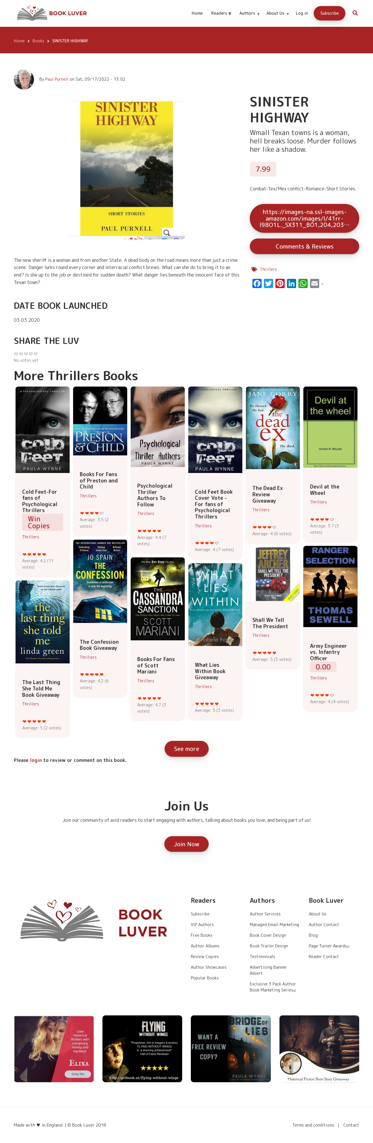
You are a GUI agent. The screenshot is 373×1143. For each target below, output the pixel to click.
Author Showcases (209, 967)
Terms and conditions (313, 1125)
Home (197, 13)
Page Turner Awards (330, 946)
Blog (313, 935)
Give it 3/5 (34, 554)
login (36, 760)
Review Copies (205, 956)
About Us (278, 18)
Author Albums (205, 946)
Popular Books (205, 978)
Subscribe (329, 13)
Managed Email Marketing (274, 924)
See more (186, 749)
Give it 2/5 (29, 554)
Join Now (186, 844)
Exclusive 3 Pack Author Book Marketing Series (273, 987)
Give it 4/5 (39, 554)
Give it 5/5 (44, 554)
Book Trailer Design (269, 946)
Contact (351, 1125)
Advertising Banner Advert (268, 970)
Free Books (201, 935)
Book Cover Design (268, 935)
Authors (249, 18)
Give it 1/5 (24, 554)
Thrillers (268, 269)
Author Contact (324, 924)
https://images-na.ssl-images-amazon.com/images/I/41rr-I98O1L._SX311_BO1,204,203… (305, 218)
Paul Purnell (56, 79)
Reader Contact (324, 956)
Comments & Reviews (305, 246)
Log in (302, 13)
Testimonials (262, 956)
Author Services (265, 914)
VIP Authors (202, 924)
